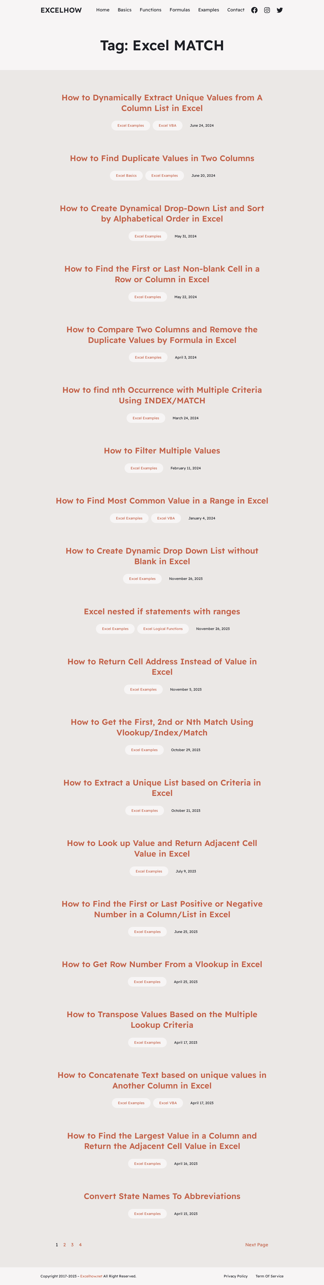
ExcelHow (61, 10)
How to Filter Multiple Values (162, 450)
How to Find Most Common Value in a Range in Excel (162, 500)
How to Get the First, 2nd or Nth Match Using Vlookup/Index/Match (162, 727)
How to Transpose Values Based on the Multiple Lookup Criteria (162, 1019)
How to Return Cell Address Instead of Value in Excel (162, 666)
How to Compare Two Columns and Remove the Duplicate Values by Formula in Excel (162, 334)
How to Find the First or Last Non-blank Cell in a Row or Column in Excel (162, 274)
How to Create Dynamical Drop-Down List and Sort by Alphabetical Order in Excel (162, 213)
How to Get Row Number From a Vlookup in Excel (162, 964)
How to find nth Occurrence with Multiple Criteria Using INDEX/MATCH (162, 395)
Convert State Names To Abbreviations (162, 1196)
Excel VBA (167, 125)
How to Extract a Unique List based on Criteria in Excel (162, 787)
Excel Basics (126, 175)
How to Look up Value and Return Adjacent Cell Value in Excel (162, 848)
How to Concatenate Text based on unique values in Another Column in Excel (162, 1080)
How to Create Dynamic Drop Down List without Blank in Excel (162, 556)
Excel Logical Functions (163, 628)
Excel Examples (130, 125)
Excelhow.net (91, 1276)
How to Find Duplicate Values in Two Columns (162, 158)
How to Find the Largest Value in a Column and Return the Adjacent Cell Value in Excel (162, 1140)
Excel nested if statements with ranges (162, 611)
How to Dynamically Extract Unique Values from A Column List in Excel (162, 102)
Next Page (256, 1245)
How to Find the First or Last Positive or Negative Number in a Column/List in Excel (162, 909)
